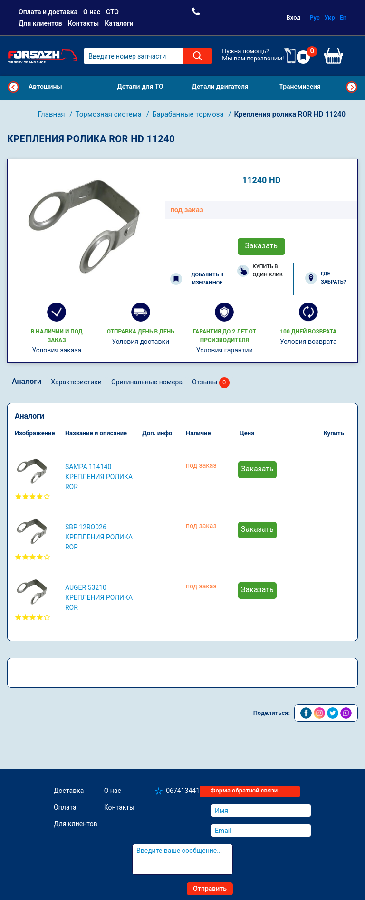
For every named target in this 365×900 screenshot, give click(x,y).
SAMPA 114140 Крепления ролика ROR (99, 476)
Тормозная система (110, 114)
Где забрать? (325, 278)
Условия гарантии (224, 350)
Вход (294, 17)
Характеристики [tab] (76, 382)
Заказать (261, 245)
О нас (91, 12)
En (342, 17)
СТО (112, 12)
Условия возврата (308, 341)
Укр (330, 17)
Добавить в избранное (196, 279)
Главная (52, 114)
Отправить (210, 888)
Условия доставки (140, 341)
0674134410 (184, 790)
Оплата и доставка (48, 12)
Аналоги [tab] (26, 381)
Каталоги (119, 23)
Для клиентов (40, 23)
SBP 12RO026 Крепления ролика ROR (99, 537)
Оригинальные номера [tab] (146, 382)
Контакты (83, 23)
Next (351, 87)
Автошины (45, 86)
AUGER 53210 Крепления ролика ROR (99, 597)
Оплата (65, 807)
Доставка (69, 790)
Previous (13, 87)
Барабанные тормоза (188, 114)
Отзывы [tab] (211, 382)
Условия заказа (56, 350)
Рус (314, 17)
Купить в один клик (260, 271)
